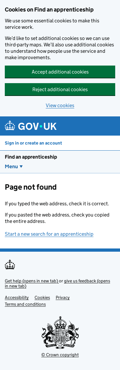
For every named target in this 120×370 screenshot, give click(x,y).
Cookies (42, 297)
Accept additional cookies (60, 72)
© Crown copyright (60, 355)
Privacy (63, 297)
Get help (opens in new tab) (32, 281)
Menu (11, 166)
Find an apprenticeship (31, 157)
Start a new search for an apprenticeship (49, 234)
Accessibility (17, 297)
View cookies (60, 105)
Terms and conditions (25, 304)
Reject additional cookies (60, 89)
